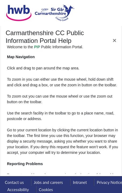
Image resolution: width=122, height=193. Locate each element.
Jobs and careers (48, 182)
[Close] (114, 40)
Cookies (46, 189)
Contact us (14, 182)
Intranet (80, 182)
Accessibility (18, 189)
